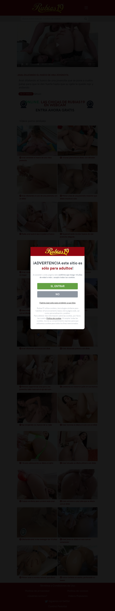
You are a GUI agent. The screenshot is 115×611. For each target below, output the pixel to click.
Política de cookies (54, 318)
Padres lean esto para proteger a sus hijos (57, 303)
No (57, 294)
